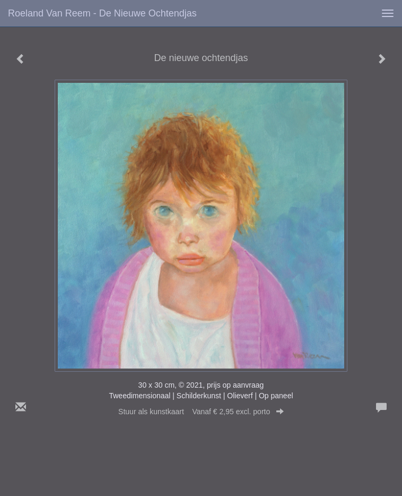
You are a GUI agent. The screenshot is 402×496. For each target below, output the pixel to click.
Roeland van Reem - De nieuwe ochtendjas (102, 13)
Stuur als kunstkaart (201, 411)
